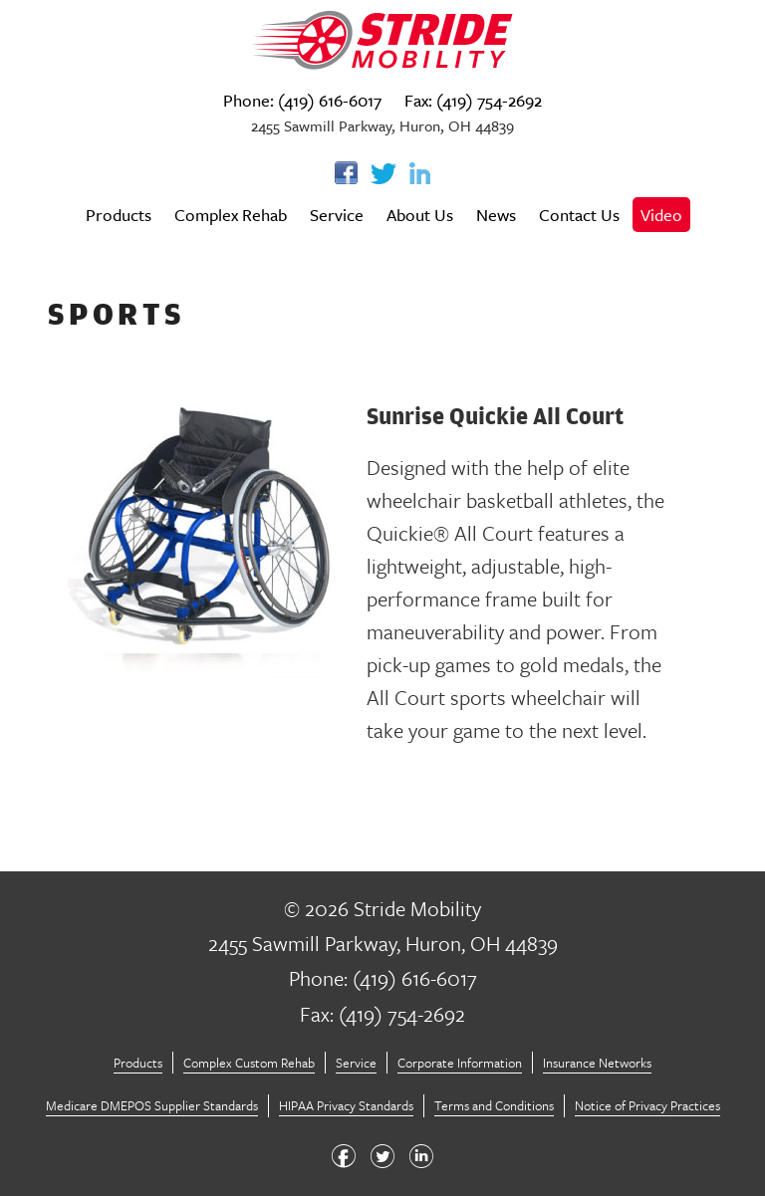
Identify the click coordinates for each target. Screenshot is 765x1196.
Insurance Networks (597, 1063)
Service (337, 214)
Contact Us (579, 214)
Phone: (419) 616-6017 (302, 100)
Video (661, 214)
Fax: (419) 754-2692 (473, 100)
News (496, 214)
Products (118, 214)
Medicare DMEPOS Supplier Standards (152, 1105)
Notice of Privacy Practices (647, 1105)
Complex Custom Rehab (249, 1063)
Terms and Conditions (494, 1105)
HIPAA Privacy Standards (346, 1105)
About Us (419, 214)
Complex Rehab (230, 214)
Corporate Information (459, 1063)
